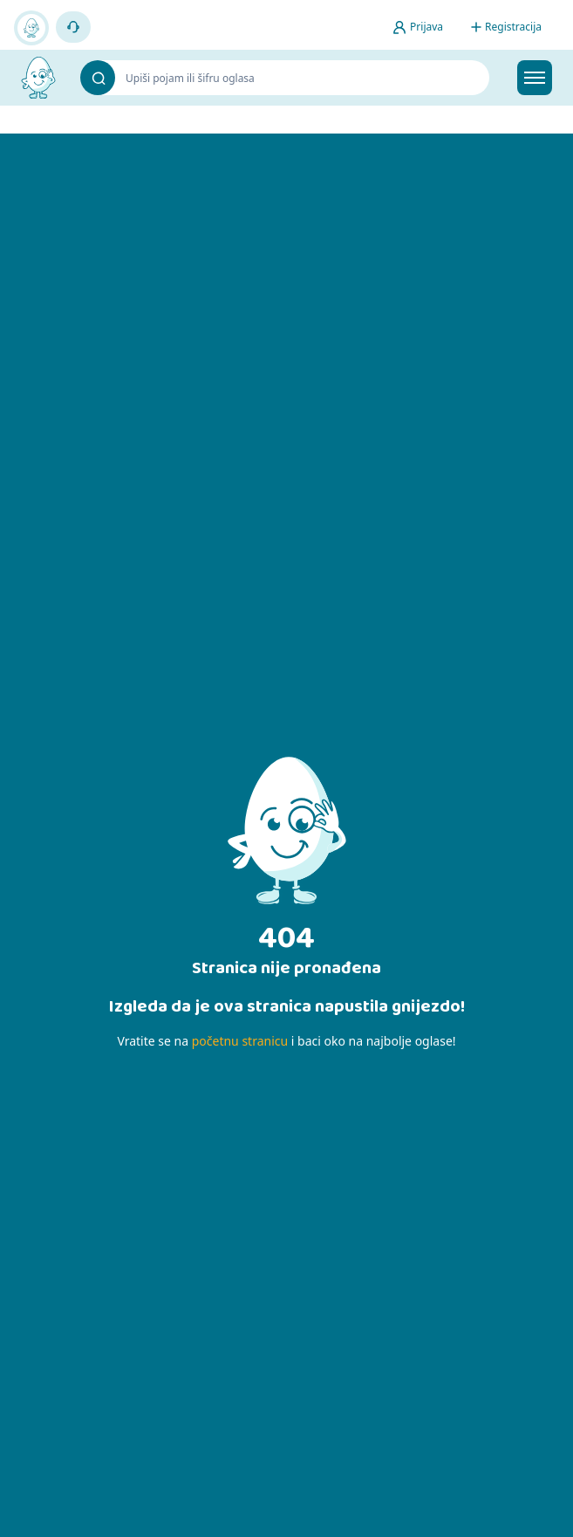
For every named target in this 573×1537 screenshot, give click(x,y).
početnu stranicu (240, 1041)
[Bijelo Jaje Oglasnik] (38, 78)
